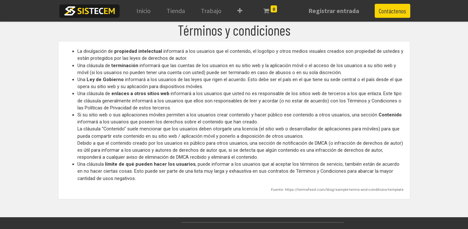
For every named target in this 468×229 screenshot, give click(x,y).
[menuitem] (144, 10)
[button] (239, 10)
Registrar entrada (333, 11)
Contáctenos (392, 11)
